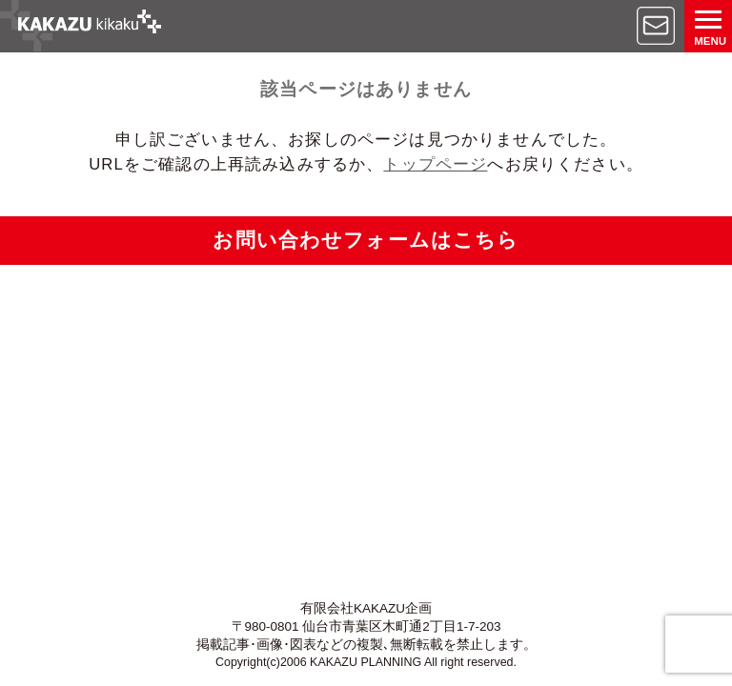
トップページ (435, 164)
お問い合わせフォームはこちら (365, 240)
